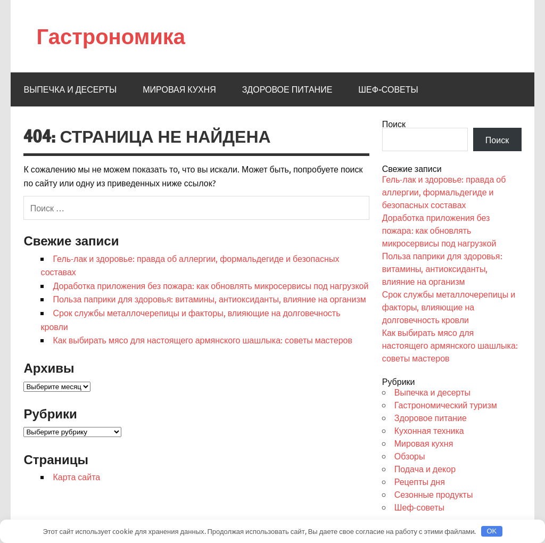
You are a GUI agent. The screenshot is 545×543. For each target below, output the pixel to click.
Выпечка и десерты (70, 89)
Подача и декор (425, 468)
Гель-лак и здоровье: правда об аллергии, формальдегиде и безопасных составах (444, 192)
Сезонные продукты (433, 494)
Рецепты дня (419, 481)
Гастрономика (110, 36)
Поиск (394, 123)
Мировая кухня (179, 89)
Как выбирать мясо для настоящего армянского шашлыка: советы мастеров (202, 339)
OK (491, 531)
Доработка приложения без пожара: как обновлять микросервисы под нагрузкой (210, 285)
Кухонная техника (429, 430)
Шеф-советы (388, 89)
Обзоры (409, 455)
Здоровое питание (287, 89)
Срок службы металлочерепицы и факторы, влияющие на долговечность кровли (448, 307)
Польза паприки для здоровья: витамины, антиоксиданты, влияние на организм (209, 298)
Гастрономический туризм (445, 404)
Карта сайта (76, 476)
